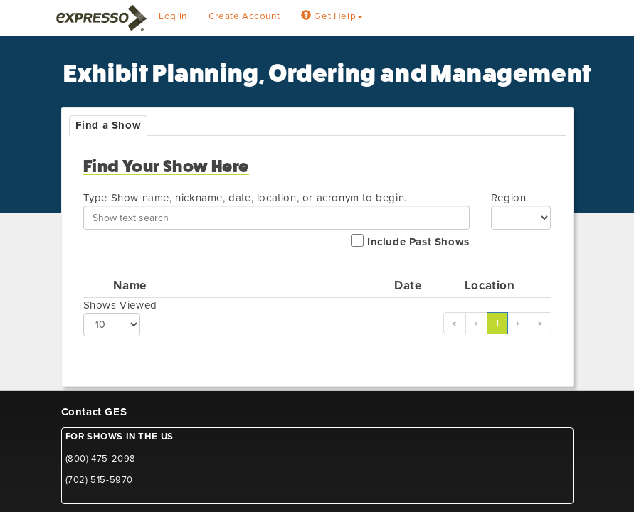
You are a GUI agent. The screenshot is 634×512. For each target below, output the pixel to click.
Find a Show (108, 125)
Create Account (244, 16)
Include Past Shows (410, 241)
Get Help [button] (332, 16)
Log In (173, 16)
